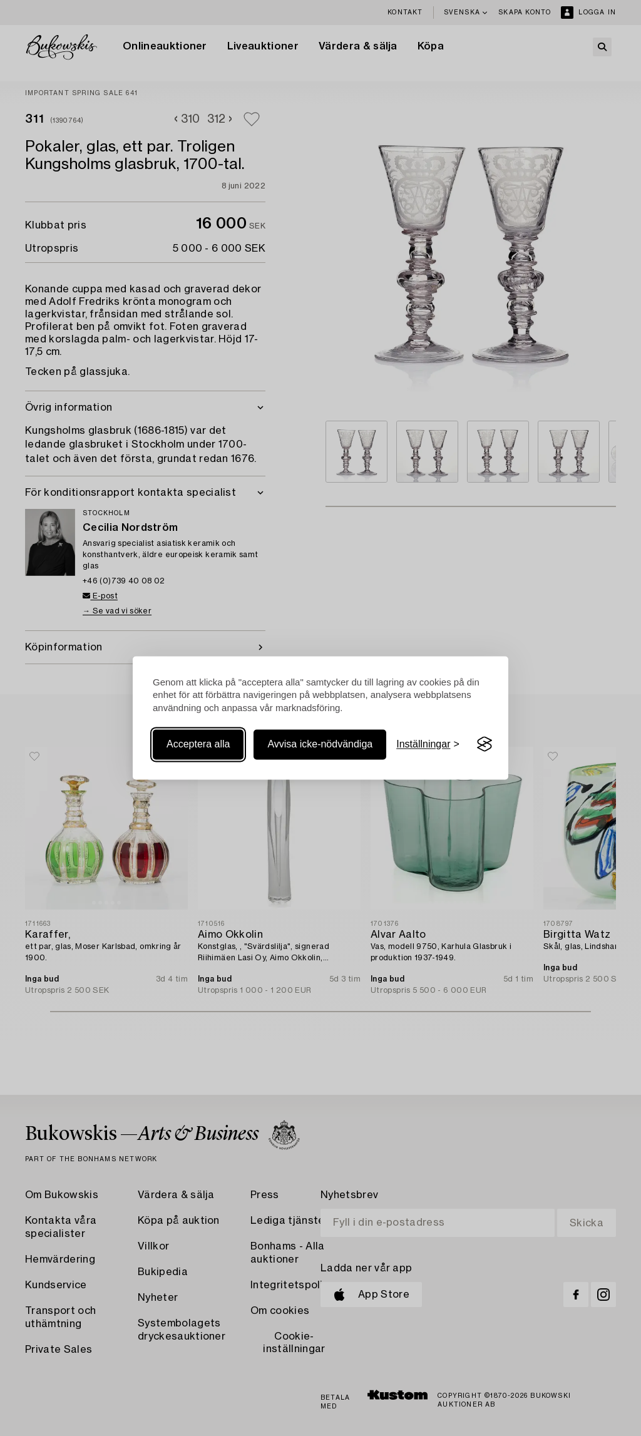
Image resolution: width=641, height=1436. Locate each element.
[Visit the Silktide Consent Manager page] (484, 744)
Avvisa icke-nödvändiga (319, 744)
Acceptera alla (198, 744)
